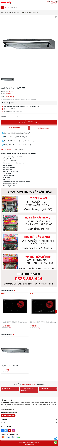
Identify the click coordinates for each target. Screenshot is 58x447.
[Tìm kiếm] (6, 7)
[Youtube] (9, 430)
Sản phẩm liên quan (7, 290)
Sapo (32, 444)
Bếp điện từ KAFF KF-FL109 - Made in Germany (14, 322)
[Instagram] (13, 430)
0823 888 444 (11, 409)
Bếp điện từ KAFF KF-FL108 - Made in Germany (43, 322)
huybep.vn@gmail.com (10, 412)
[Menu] (2, 7)
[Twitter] (6, 430)
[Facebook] (2, 430)
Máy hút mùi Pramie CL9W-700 (10, 366)
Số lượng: (3, 116)
